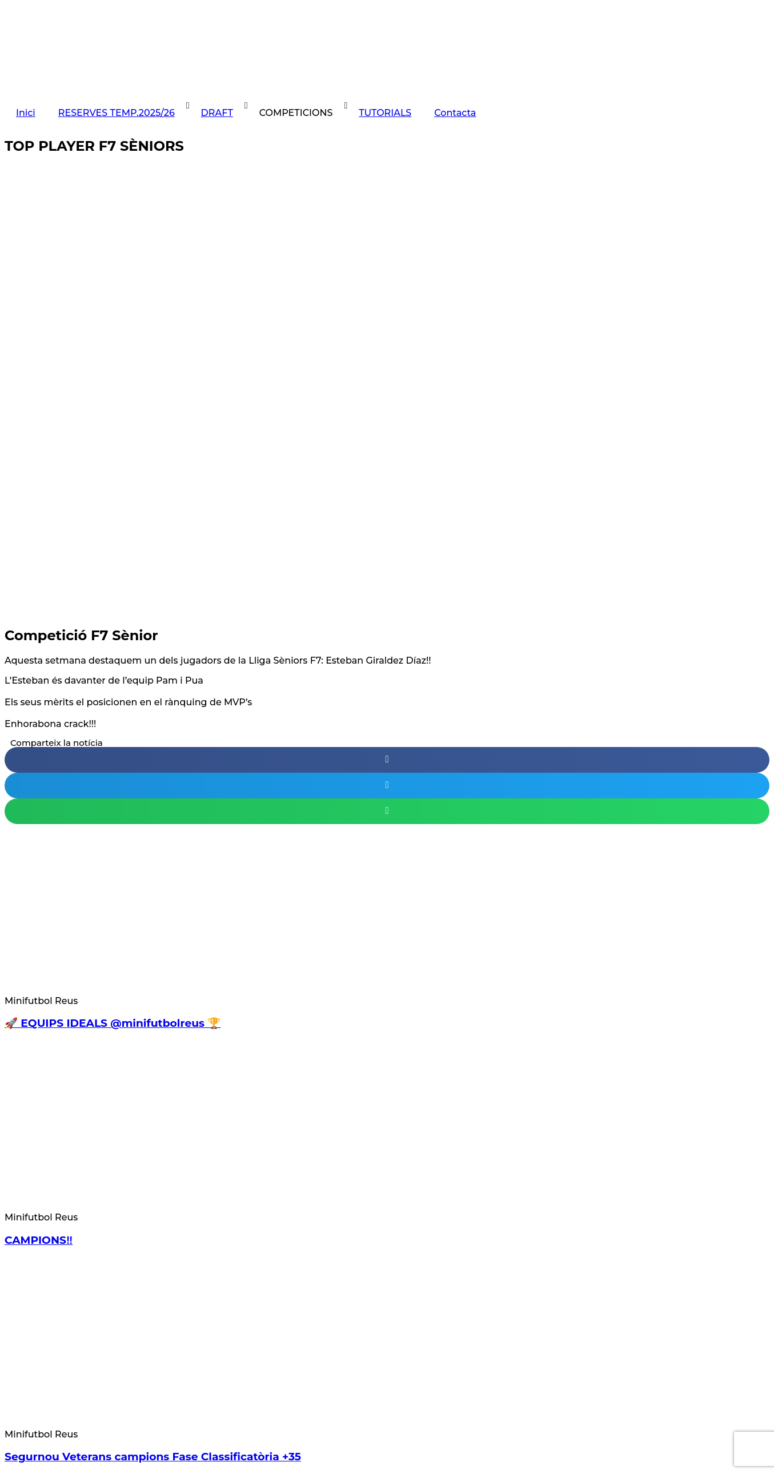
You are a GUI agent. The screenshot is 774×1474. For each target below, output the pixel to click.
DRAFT (217, 112)
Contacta (455, 112)
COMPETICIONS (296, 112)
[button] (387, 760)
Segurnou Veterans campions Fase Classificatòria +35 (153, 1456)
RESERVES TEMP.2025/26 (116, 112)
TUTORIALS (385, 112)
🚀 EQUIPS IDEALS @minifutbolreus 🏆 (112, 1023)
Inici (25, 112)
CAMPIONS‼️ (39, 1240)
